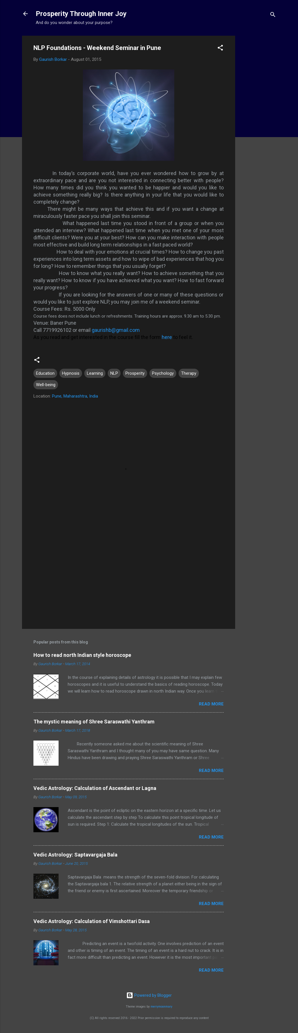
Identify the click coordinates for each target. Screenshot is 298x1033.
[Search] (272, 15)
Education (45, 373)
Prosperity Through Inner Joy (81, 14)
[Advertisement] (258, 121)
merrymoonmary (161, 1006)
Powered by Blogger (149, 995)
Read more (211, 704)
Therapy (188, 373)
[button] (220, 48)
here (167, 337)
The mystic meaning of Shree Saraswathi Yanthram (94, 722)
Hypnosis (70, 373)
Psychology (163, 373)
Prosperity (135, 373)
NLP (114, 373)
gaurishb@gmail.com (116, 330)
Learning (95, 373)
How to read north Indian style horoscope (82, 655)
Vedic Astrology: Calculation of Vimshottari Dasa (91, 921)
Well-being (45, 384)
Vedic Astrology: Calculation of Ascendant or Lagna (94, 788)
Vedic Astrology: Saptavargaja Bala (75, 855)
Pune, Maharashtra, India (75, 396)
